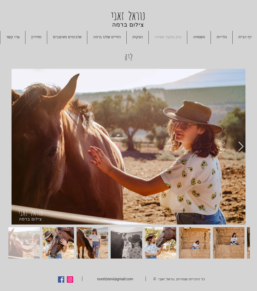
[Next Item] (241, 147)
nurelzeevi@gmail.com (115, 280)
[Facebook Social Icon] (61, 279)
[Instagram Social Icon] (70, 279)
